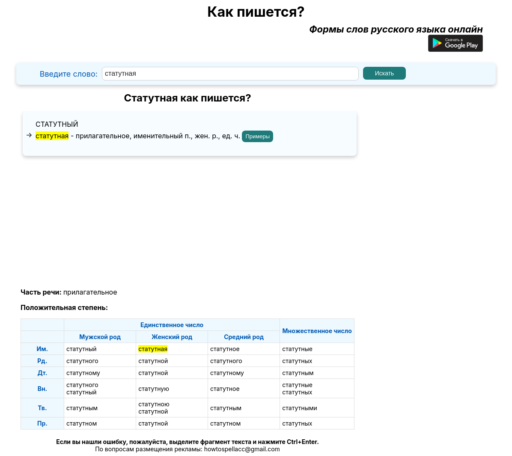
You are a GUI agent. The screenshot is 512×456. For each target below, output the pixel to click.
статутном (81, 423)
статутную (153, 388)
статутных (297, 360)
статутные (297, 348)
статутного (82, 360)
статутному (83, 372)
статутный (57, 124)
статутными (299, 407)
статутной (153, 360)
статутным (297, 372)
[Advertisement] (187, 222)
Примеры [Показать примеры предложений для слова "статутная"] (257, 136)
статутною (153, 404)
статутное (225, 348)
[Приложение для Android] (455, 48)
